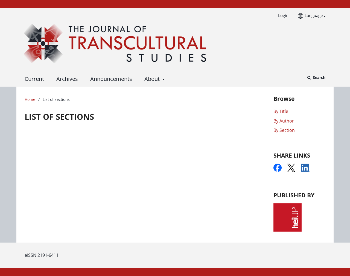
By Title (280, 111)
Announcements (110, 79)
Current (33, 79)
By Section (284, 130)
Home (30, 99)
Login (281, 15)
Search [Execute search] (318, 77)
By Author (283, 121)
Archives (66, 79)
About (151, 79)
